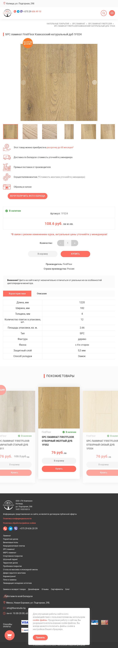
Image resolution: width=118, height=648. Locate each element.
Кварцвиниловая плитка (14, 546)
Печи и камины (9, 580)
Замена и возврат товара (14, 589)
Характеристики (17, 293)
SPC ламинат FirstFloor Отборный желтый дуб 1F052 (58, 441)
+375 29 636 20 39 (28, 528)
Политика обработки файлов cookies (19, 523)
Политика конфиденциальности (17, 519)
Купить (75, 254)
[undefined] (24, 82)
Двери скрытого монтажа (14, 573)
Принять (40, 637)
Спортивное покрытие (13, 556)
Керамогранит (9, 576)
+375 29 (32, 11)
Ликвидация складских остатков (17, 583)
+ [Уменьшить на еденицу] (74, 243)
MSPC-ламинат (9, 553)
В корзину (43, 254)
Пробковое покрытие (12, 566)
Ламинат (7, 536)
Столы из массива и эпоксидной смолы (20, 570)
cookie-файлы (40, 620)
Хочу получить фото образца (27, 196)
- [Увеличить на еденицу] (60, 243)
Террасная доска (10, 563)
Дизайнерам (33, 589)
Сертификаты (57, 589)
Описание (42, 293)
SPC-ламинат (9, 549)
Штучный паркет (10, 559)
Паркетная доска (10, 539)
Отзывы (45, 589)
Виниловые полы (10, 542)
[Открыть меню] (112, 13)
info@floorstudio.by (16, 608)
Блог (67, 589)
